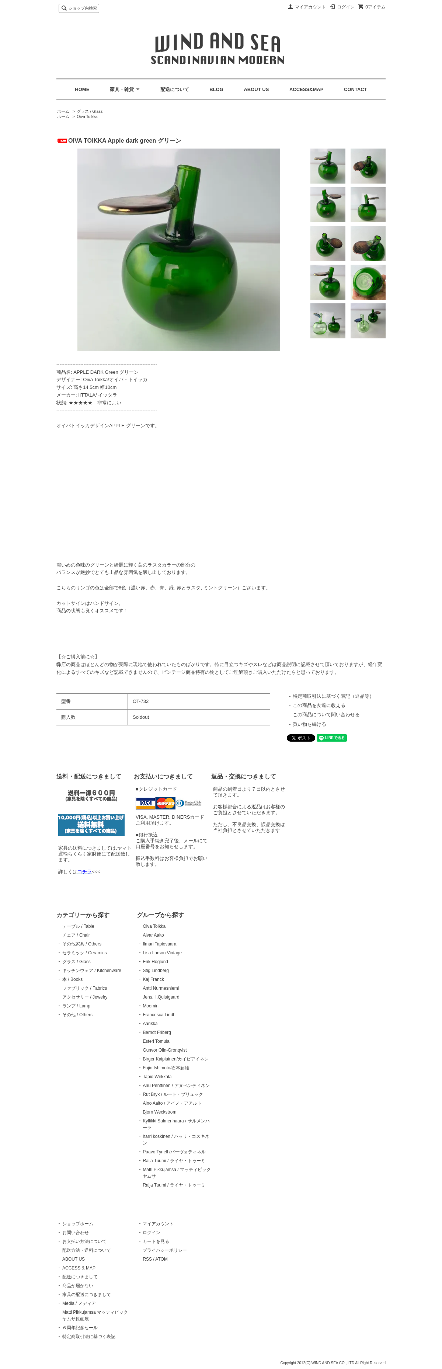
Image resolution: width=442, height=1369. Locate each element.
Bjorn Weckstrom (159, 1112)
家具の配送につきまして (86, 1294)
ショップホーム (77, 1223)
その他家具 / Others (81, 944)
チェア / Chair (76, 935)
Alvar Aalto (153, 935)
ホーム (63, 111)
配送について (174, 89)
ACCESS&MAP (306, 89)
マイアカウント (310, 7)
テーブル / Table (78, 926)
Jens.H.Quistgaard (161, 997)
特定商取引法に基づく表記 (88, 1336)
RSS (147, 1259)
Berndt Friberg (157, 1032)
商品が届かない (77, 1285)
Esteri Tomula (156, 1041)
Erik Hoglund (155, 961)
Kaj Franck (153, 979)
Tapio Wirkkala (157, 1076)
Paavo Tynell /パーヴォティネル (174, 1151)
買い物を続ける (309, 724)
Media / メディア (79, 1303)
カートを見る (156, 1241)
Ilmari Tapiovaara (159, 944)
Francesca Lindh (159, 1014)
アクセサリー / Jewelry (85, 997)
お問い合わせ (75, 1232)
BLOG (216, 89)
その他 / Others (77, 1014)
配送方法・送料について (86, 1250)
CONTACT (355, 89)
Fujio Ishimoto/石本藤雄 (166, 1067)
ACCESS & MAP (78, 1268)
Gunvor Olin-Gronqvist (165, 1050)
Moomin (151, 1006)
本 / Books (72, 979)
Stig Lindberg (156, 970)
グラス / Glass (89, 111)
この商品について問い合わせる (326, 714)
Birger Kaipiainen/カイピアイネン (176, 1059)
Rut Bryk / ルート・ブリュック (173, 1094)
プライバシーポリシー (165, 1250)
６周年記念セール (80, 1327)
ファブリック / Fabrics (84, 988)
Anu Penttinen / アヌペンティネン (176, 1085)
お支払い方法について (84, 1241)
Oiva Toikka (87, 116)
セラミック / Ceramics (84, 952)
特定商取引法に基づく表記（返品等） (333, 696)
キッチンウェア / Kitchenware (91, 970)
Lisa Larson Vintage (162, 952)
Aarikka (150, 1023)
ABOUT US (256, 89)
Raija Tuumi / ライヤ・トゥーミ (174, 1160)
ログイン (346, 7)
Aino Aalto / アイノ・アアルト (172, 1103)
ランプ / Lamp (76, 1006)
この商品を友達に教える (319, 705)
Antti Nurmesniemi (161, 988)
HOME (82, 89)
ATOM (161, 1259)
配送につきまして (80, 1276)
